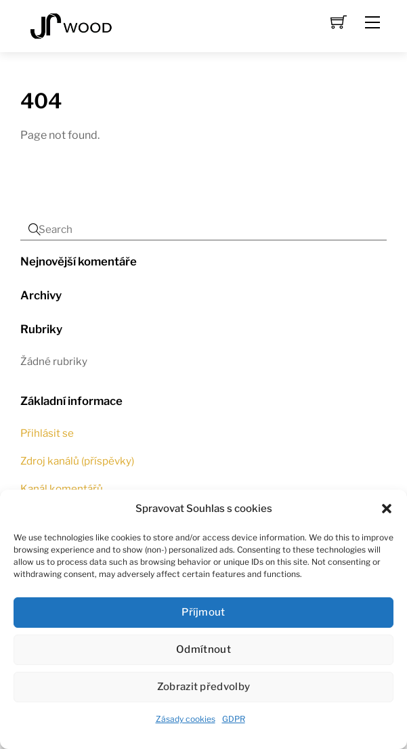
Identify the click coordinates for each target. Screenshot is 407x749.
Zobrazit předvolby (203, 687)
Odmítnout (203, 649)
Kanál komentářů (61, 488)
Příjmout (203, 612)
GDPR (233, 719)
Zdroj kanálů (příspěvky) (77, 460)
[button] (386, 508)
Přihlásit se (47, 433)
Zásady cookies (185, 719)
